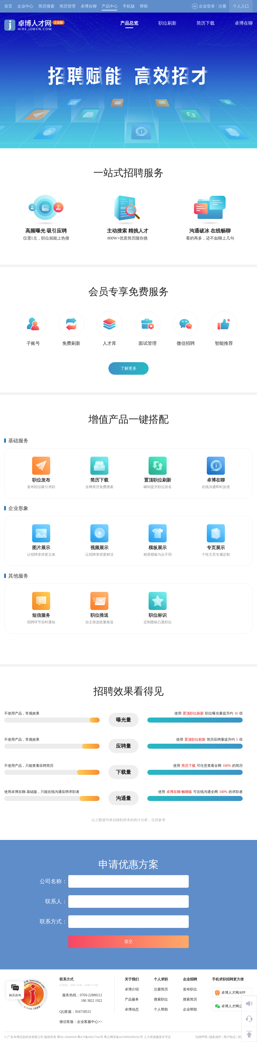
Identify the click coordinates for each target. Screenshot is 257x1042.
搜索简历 (190, 999)
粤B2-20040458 (67, 1037)
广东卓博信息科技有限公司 (25, 1037)
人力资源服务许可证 (157, 1037)
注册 (222, 6)
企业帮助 (190, 1009)
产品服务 (132, 999)
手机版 (129, 6)
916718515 (83, 1012)
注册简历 (161, 989)
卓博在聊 (89, 6)
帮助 (144, 6)
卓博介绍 (132, 989)
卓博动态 (132, 1009)
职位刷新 (167, 23)
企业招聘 (190, 979)
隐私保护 (215, 1037)
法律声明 (201, 1037)
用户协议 (230, 1037)
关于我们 (132, 979)
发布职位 (190, 989)
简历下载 (206, 23)
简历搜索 (46, 6)
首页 (8, 6)
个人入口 (241, 6)
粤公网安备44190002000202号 (123, 1037)
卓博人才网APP (230, 992)
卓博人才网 (34, 25)
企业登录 (203, 6)
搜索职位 (161, 999)
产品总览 (129, 23)
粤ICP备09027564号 (90, 1037)
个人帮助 (161, 1009)
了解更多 (128, 368)
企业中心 (25, 6)
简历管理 (67, 6)
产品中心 (110, 6)
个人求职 (161, 979)
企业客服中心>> (89, 1022)
